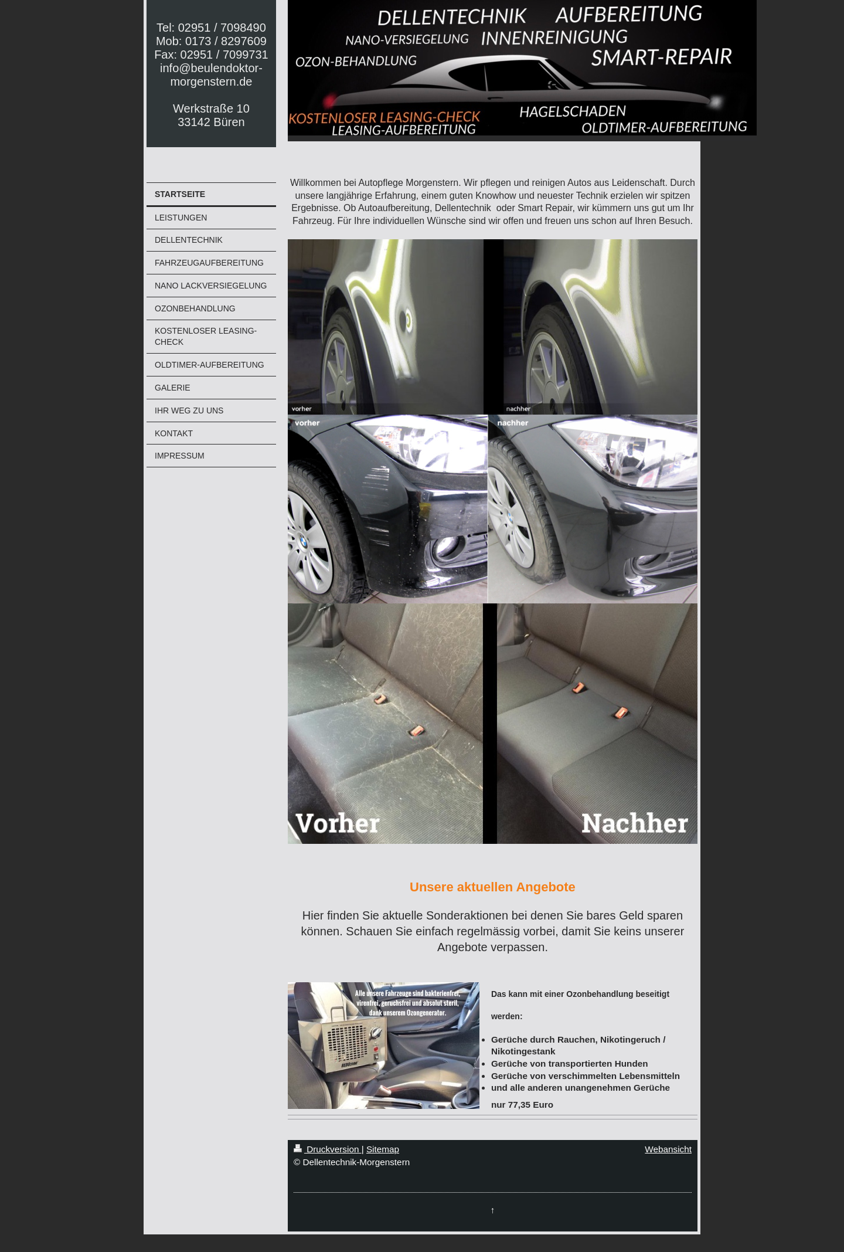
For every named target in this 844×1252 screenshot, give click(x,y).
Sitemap (382, 1149)
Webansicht (668, 1149)
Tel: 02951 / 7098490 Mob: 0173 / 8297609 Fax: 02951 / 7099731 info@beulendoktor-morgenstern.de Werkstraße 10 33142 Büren (211, 74)
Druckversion (328, 1149)
